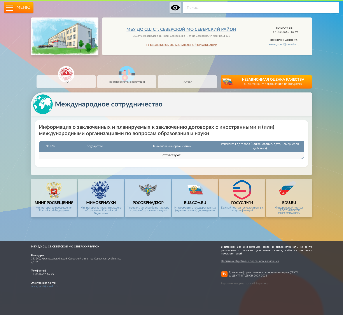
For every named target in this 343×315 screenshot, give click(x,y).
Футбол (187, 79)
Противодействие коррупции (127, 79)
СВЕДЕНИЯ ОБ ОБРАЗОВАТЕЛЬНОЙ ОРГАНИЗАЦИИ (183, 45)
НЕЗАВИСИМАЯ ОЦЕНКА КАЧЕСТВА (273, 82)
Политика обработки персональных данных (250, 261)
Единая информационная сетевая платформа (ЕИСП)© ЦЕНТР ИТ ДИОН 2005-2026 (264, 274)
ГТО (66, 79)
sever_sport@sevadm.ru (284, 44)
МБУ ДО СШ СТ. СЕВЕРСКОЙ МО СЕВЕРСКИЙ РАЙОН (181, 30)
